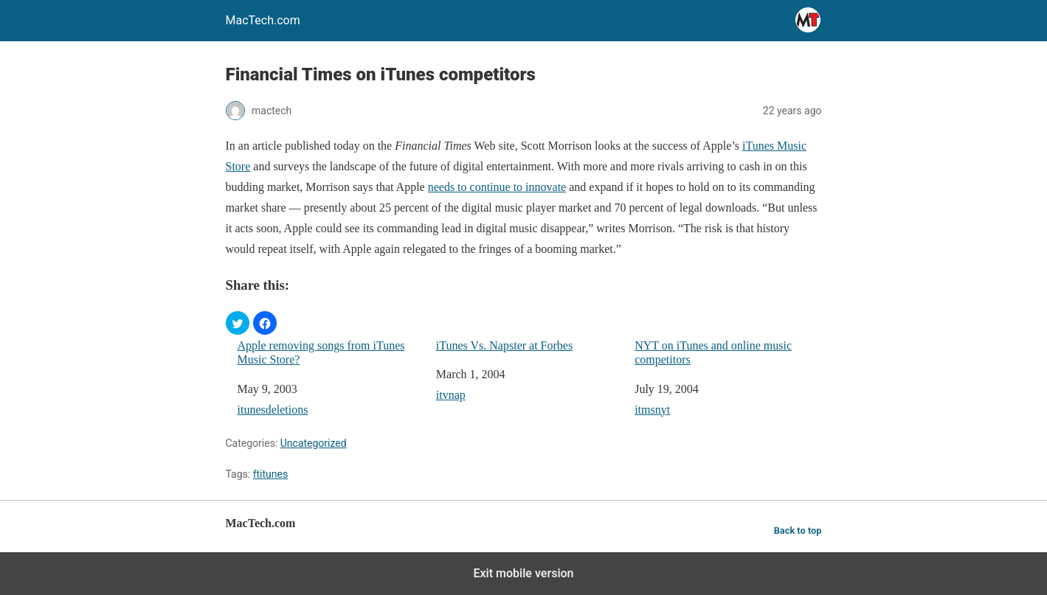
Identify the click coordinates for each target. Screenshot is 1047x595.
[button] (237, 323)
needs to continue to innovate (497, 187)
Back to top (798, 530)
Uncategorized (313, 443)
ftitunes (270, 474)
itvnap (451, 395)
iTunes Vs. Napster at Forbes (504, 345)
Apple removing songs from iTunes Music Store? (321, 352)
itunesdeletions (273, 409)
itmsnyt (652, 409)
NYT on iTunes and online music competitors (713, 352)
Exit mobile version (523, 573)
